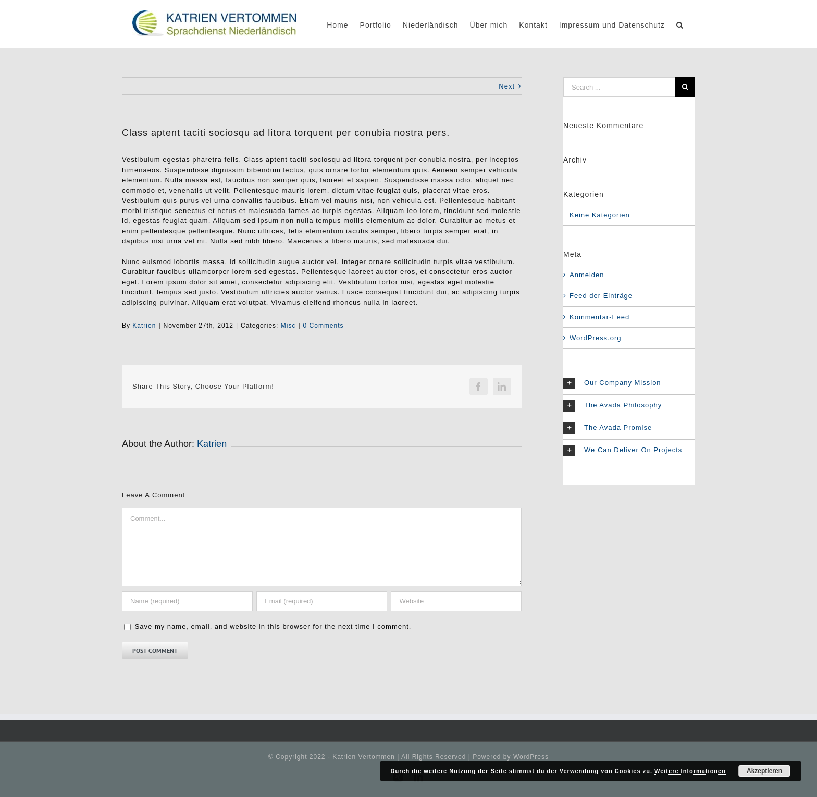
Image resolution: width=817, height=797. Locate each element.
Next (507, 86)
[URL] (456, 601)
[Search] (680, 24)
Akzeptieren (764, 771)
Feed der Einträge (601, 296)
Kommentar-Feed (599, 317)
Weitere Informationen (690, 771)
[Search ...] (619, 87)
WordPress (531, 757)
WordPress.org (595, 338)
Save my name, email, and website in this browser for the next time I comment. (273, 626)
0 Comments (323, 325)
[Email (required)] (321, 601)
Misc (288, 325)
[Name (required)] (187, 601)
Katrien (144, 325)
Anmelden (587, 275)
